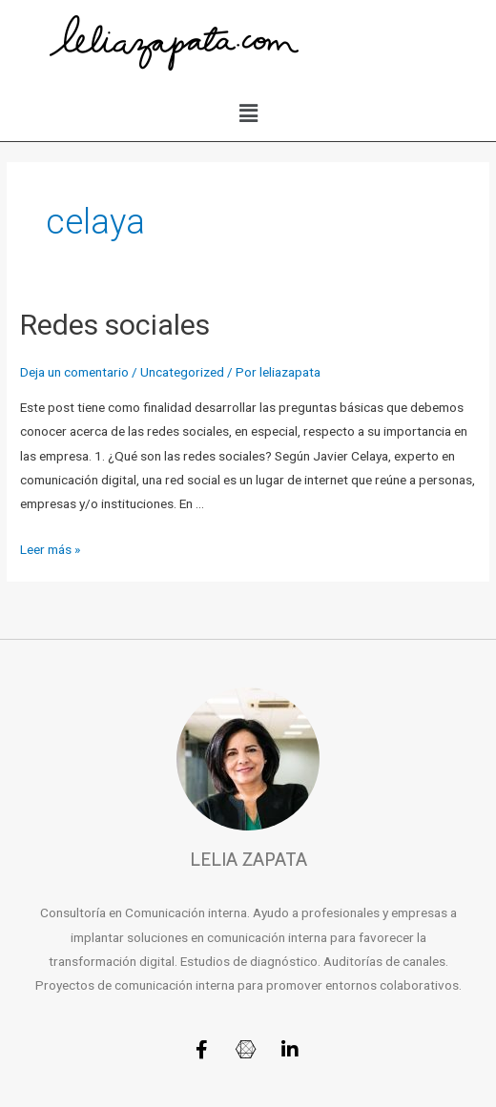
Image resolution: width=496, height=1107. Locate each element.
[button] (248, 113)
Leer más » (50, 549)
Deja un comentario (74, 371)
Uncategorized (182, 371)
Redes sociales (115, 324)
